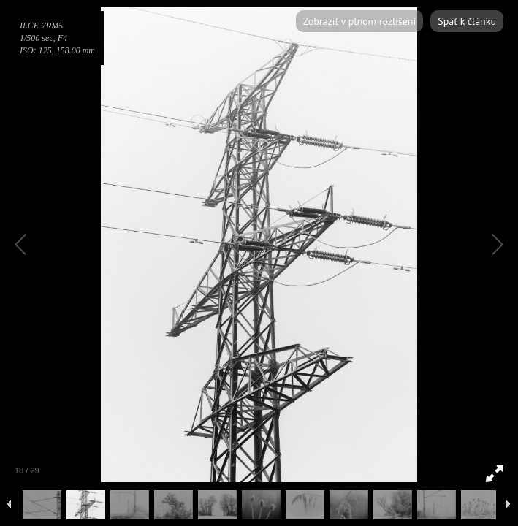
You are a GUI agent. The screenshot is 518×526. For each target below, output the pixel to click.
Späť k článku (467, 21)
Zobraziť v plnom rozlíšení (359, 21)
